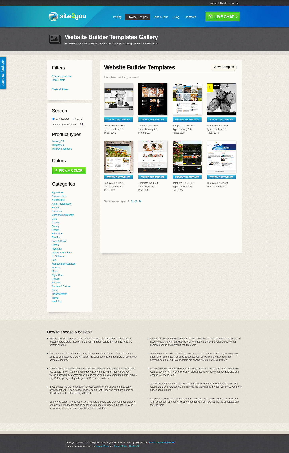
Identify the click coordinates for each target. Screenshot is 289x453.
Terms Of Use (120, 446)
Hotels (55, 245)
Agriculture (57, 192)
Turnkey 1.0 (58, 141)
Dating (55, 226)
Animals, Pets (59, 196)
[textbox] (65, 124)
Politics (56, 278)
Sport (55, 290)
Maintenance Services (64, 263)
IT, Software (58, 256)
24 (132, 201)
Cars (54, 218)
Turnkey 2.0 (58, 145)
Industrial (57, 248)
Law (54, 260)
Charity (56, 222)
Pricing (117, 17)
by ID (79, 118)
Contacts (190, 17)
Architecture (58, 200)
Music (55, 271)
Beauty (55, 207)
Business (57, 211)
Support (213, 3)
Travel (55, 297)
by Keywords (63, 118)
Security (56, 282)
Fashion (56, 237)
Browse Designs (137, 17)
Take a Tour (160, 17)
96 (140, 201)
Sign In (223, 3)
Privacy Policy (102, 446)
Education (57, 233)
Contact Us (134, 446)
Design (55, 230)
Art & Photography (62, 203)
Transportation (59, 294)
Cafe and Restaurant (63, 215)
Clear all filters (60, 89)
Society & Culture (61, 286)
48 (136, 201)
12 (127, 201)
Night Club (57, 275)
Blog (176, 17)
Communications (61, 76)
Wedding (56, 301)
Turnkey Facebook (62, 148)
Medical (56, 267)
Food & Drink (59, 241)
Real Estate (58, 79)
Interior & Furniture (62, 252)
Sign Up (234, 3)
